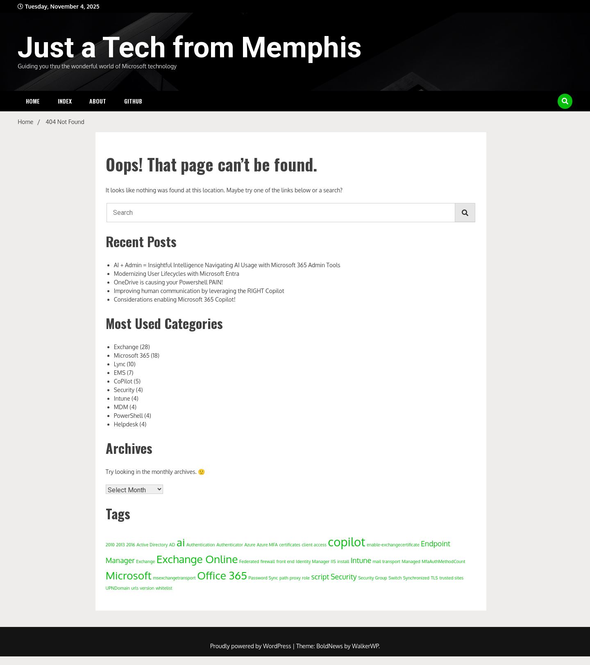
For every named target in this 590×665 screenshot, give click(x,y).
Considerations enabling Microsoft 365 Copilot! (175, 299)
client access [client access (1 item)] (314, 545)
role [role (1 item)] (306, 578)
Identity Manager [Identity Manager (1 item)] (312, 561)
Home (33, 101)
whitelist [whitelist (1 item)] (164, 588)
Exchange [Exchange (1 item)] (145, 561)
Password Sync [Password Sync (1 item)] (263, 578)
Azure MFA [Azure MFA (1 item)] (267, 545)
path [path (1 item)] (283, 578)
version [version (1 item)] (147, 588)
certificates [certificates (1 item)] (289, 545)
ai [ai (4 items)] (181, 542)
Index (65, 101)
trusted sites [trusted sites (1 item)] (452, 578)
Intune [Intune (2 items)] (361, 560)
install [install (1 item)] (343, 561)
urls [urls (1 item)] (134, 588)
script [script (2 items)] (320, 576)
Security (124, 389)
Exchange (126, 346)
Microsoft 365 (132, 355)
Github (133, 101)
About (97, 101)
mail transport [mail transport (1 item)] (386, 561)
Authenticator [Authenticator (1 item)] (229, 545)
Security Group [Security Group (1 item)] (372, 578)
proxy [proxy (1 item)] (295, 578)
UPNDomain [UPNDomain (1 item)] (118, 588)
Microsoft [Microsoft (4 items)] (129, 575)
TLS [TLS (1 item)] (434, 578)
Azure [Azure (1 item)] (250, 545)
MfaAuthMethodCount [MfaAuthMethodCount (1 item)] (443, 561)
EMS (120, 372)
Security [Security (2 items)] (344, 576)
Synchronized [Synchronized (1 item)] (416, 578)
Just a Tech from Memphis (190, 47)
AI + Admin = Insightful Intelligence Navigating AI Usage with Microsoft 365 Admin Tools (227, 264)
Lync (119, 364)
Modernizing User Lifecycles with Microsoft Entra (176, 273)
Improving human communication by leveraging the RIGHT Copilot (199, 290)
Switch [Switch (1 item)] (395, 578)
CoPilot (123, 381)
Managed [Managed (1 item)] (411, 561)
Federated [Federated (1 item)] (249, 561)
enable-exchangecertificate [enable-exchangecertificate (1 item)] (393, 545)
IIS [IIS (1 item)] (333, 561)
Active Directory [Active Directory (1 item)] (152, 545)
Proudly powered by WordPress (251, 645)
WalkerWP (365, 645)
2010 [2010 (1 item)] (110, 545)
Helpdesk (126, 424)
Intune (122, 398)
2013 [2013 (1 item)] (120, 545)
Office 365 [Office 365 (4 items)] (222, 575)
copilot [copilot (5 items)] (346, 541)
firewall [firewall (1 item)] (268, 561)
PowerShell (128, 415)
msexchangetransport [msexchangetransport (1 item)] (174, 578)
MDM (121, 407)
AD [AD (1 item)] (172, 545)
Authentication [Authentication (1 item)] (200, 545)
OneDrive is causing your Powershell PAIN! (168, 282)
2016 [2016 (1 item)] (130, 545)
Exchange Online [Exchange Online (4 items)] (197, 559)
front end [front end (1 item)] (285, 561)
